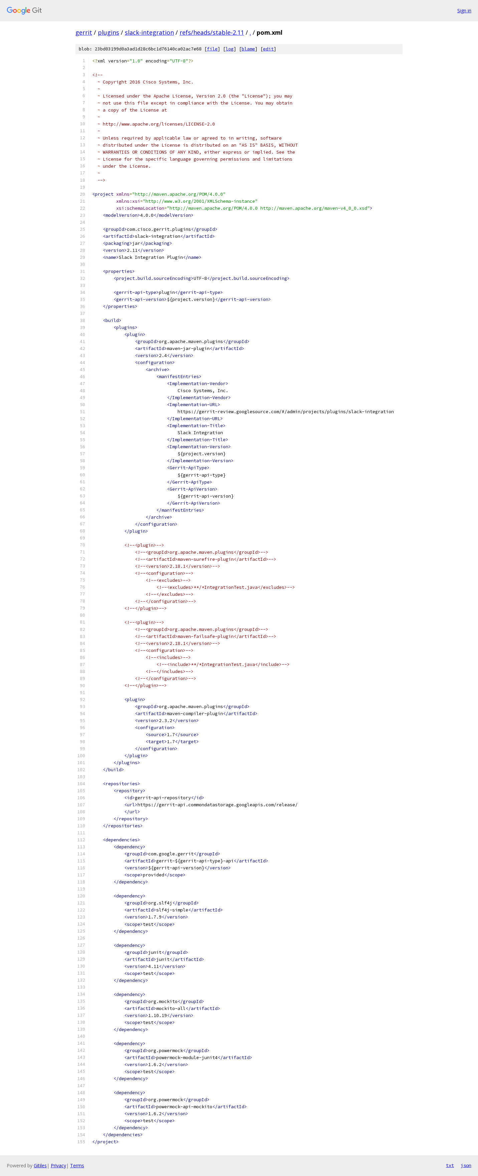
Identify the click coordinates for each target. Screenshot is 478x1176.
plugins (108, 32)
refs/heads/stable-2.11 (212, 32)
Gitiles (40, 1165)
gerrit (83, 32)
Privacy (58, 1165)
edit (268, 49)
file (212, 49)
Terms (77, 1165)
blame (248, 49)
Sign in (464, 10)
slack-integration (149, 32)
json (466, 1165)
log (230, 49)
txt (450, 1165)
